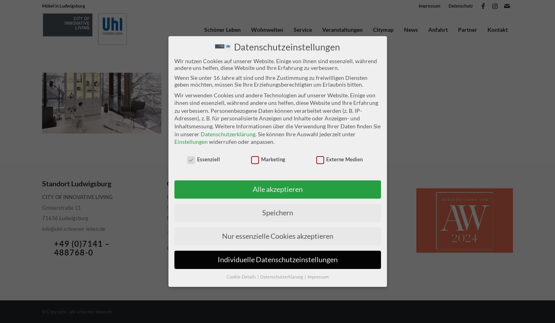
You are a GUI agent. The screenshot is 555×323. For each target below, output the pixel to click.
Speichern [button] (277, 213)
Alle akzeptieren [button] (278, 189)
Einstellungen (191, 141)
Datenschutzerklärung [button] (282, 277)
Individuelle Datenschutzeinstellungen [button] (278, 259)
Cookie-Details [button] (241, 277)
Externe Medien (339, 159)
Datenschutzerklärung (228, 133)
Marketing (268, 159)
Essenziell (203, 159)
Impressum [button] (318, 277)
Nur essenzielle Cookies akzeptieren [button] (277, 236)
